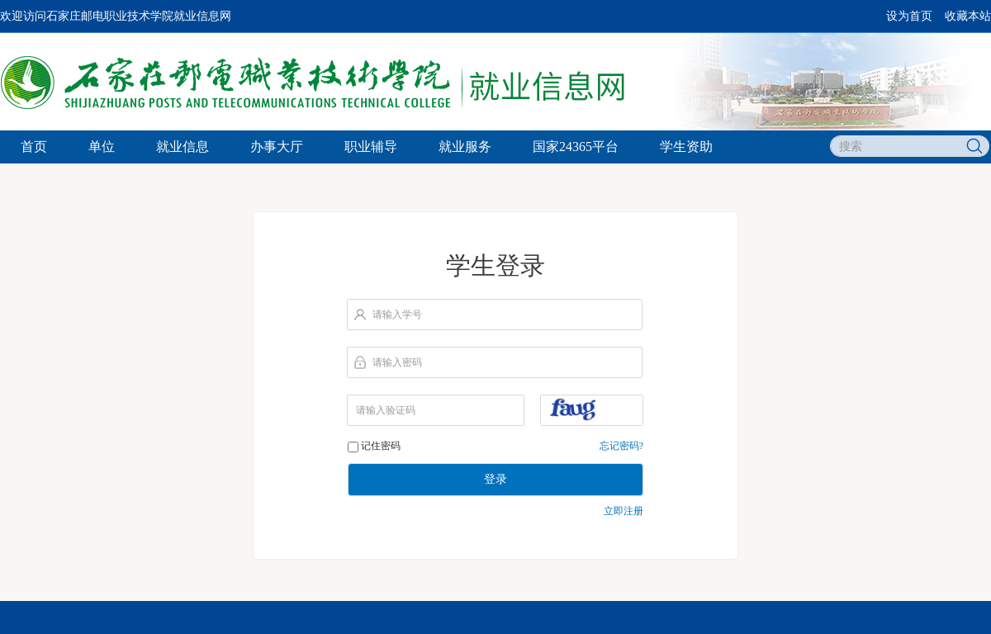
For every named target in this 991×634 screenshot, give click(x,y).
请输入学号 (397, 314)
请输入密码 (397, 362)
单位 (101, 147)
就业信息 (182, 147)
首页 (34, 147)
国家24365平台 (576, 147)
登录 (495, 479)
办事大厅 (276, 147)
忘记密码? (621, 446)
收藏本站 (968, 16)
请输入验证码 (385, 410)
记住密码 (381, 446)
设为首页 (909, 16)
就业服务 (465, 147)
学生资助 (686, 147)
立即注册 (623, 511)
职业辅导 (370, 147)
